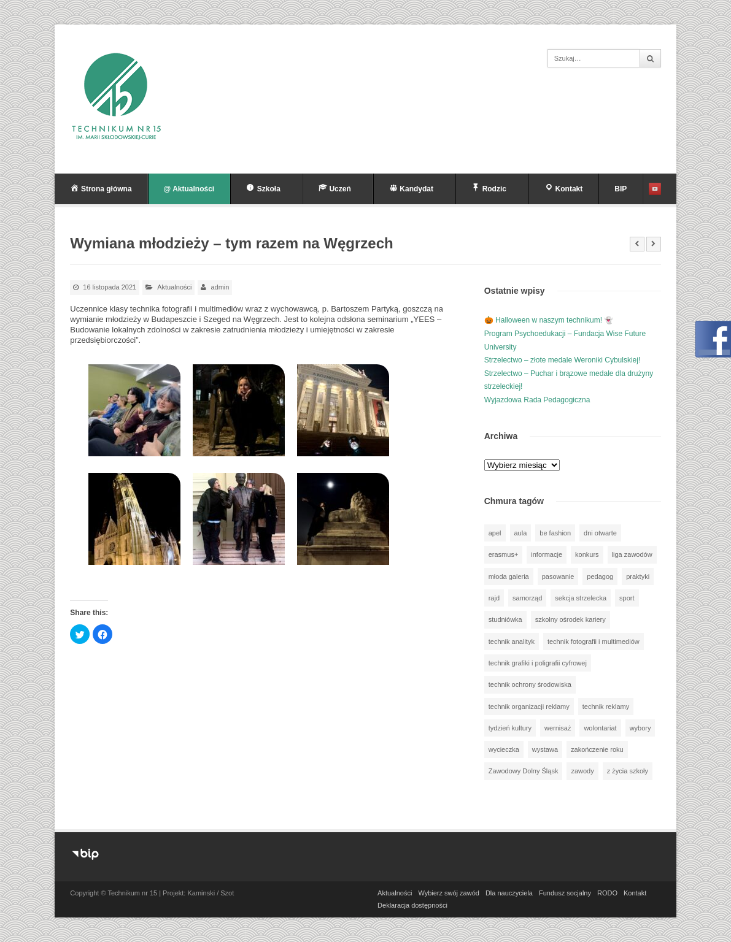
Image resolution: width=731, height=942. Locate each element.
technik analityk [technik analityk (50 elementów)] (512, 641)
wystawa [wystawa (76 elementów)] (545, 749)
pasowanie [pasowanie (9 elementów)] (558, 576)
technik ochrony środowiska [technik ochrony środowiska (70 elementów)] (530, 684)
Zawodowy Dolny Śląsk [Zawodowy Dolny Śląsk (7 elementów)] (524, 771)
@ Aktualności (189, 189)
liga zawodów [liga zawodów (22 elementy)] (632, 554)
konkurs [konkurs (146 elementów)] (587, 554)
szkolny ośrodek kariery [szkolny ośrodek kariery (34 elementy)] (570, 619)
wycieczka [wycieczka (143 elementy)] (504, 749)
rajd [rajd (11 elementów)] (494, 598)
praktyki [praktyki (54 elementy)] (637, 576)
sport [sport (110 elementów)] (626, 598)
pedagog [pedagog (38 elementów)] (600, 576)
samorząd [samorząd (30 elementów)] (527, 598)
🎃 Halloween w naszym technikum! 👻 (549, 320)
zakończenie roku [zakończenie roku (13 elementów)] (597, 749)
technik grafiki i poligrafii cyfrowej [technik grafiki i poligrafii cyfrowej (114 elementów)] (538, 663)
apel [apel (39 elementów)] (495, 533)
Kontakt (635, 893)
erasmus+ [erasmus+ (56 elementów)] (504, 554)
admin (220, 287)
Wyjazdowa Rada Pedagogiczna (537, 400)
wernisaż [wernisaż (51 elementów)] (557, 728)
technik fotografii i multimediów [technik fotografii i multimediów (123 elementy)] (593, 641)
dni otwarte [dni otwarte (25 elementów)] (600, 533)
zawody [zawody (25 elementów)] (582, 771)
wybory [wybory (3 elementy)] (640, 728)
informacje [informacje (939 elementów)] (546, 554)
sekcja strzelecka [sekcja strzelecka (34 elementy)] (580, 598)
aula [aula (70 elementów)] (520, 533)
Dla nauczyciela (509, 893)
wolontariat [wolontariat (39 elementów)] (600, 728)
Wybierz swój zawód (448, 893)
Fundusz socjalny (565, 893)
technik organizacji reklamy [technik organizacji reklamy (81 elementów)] (529, 706)
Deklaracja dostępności (412, 905)
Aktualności (174, 287)
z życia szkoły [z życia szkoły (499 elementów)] (627, 771)
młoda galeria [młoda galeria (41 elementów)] (509, 576)
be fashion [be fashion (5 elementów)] (555, 533)
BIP (620, 189)
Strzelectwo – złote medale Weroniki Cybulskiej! (562, 360)
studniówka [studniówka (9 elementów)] (505, 619)
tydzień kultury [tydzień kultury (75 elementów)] (510, 728)
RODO (607, 893)
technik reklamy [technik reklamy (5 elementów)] (605, 706)
